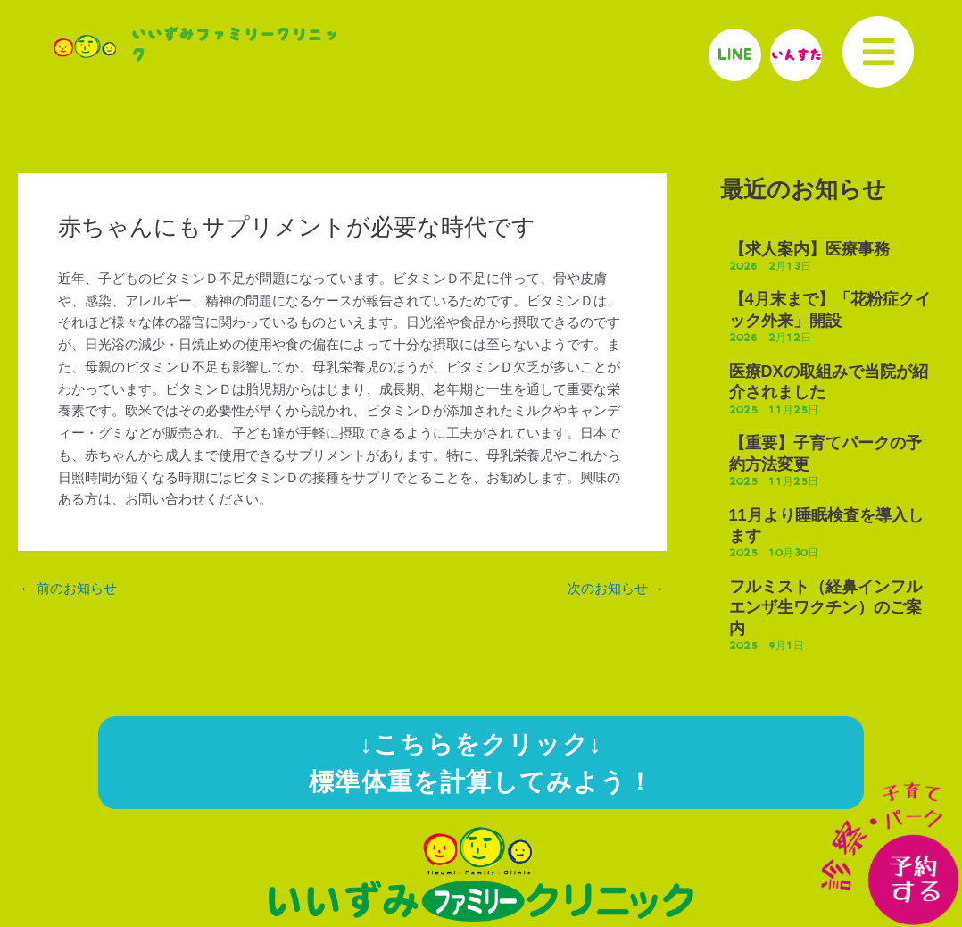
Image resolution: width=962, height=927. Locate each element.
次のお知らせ (616, 589)
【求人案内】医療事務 (809, 249)
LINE (736, 54)
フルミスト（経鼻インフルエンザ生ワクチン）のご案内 (825, 608)
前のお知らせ (68, 589)
